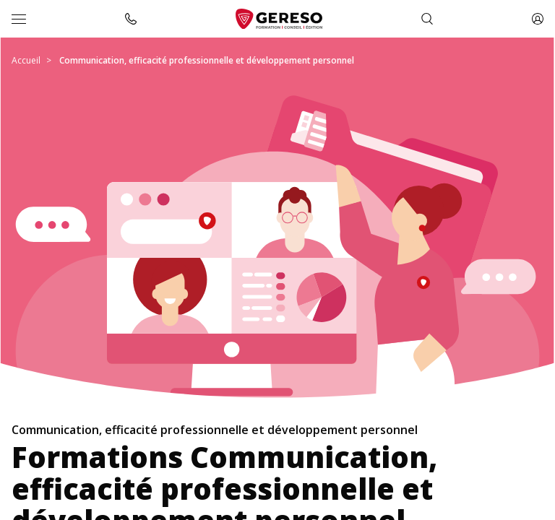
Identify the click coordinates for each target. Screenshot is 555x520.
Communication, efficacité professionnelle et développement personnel (206, 60)
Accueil (26, 60)
